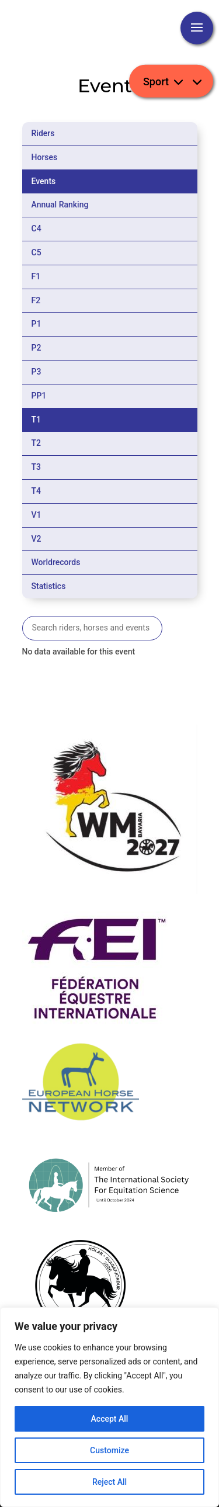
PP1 (39, 395)
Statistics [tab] (49, 586)
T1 (36, 419)
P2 (36, 347)
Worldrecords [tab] (56, 562)
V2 (36, 538)
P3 (36, 371)
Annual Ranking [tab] (60, 204)
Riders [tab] (43, 133)
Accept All (109, 1418)
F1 (36, 276)
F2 (36, 300)
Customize (109, 1450)
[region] (109, 1407)
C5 (36, 252)
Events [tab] (44, 181)
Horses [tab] (45, 157)
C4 (36, 228)
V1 (36, 514)
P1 (36, 323)
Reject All (109, 1482)
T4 (36, 491)
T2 (36, 443)
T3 (36, 467)
